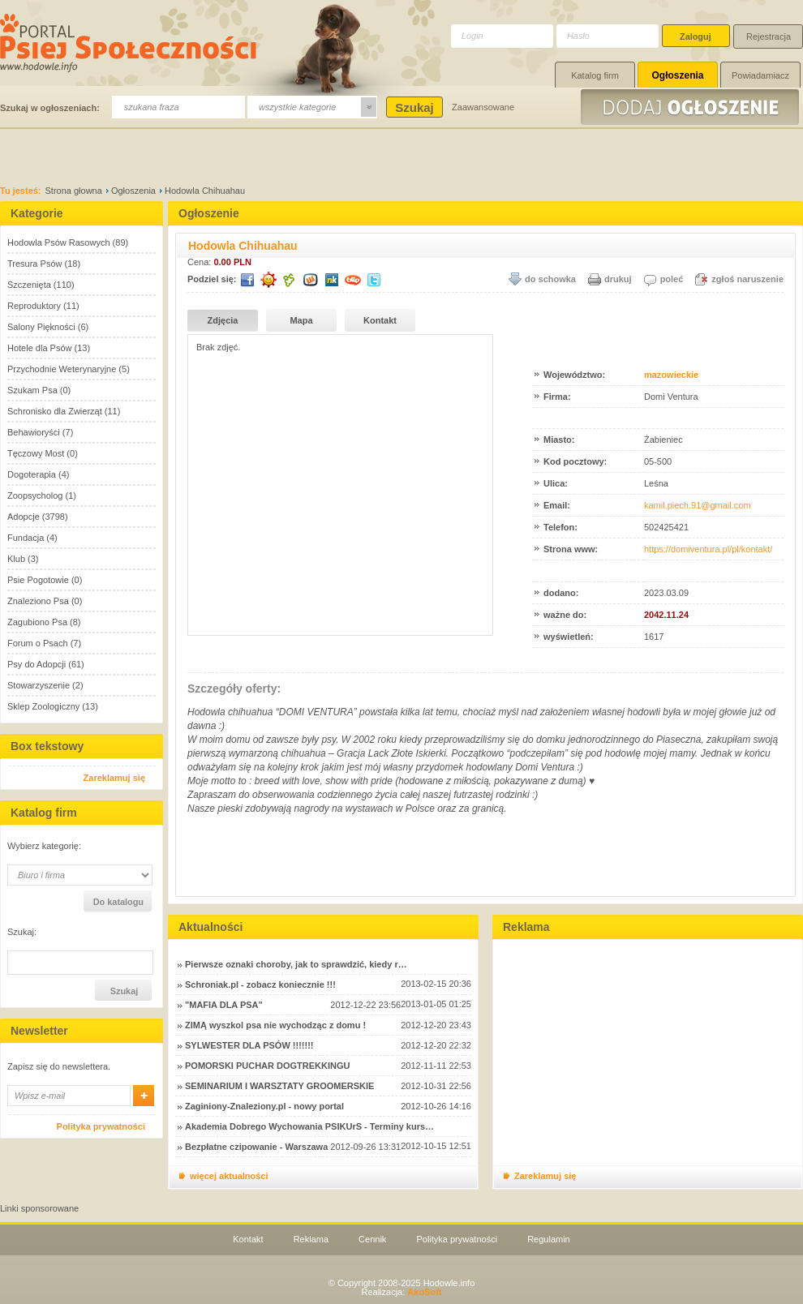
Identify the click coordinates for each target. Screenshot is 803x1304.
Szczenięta (29, 285)
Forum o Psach (37, 643)
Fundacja (25, 538)
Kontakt (380, 320)
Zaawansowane (483, 107)
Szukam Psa (32, 390)
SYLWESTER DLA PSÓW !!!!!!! (249, 1045)
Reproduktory (34, 306)
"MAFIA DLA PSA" (224, 1005)
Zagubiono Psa (37, 622)
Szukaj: (21, 932)
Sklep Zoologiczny (43, 706)
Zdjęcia (223, 320)
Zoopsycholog (35, 495)
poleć (672, 279)
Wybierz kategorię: (44, 846)
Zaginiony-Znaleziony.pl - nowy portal (264, 1106)
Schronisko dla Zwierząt (54, 411)
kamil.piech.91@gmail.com (697, 505)
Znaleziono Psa (38, 601)
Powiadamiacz (760, 75)
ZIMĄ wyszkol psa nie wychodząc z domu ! (275, 1025)
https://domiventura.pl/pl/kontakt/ (708, 549)
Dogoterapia (31, 474)
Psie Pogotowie (38, 580)
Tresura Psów (34, 263)
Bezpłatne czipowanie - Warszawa (256, 1147)
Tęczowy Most (35, 453)
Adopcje (23, 516)
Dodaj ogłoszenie (692, 107)
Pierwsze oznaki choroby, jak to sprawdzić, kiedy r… (296, 964)
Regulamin (548, 1239)
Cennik (372, 1239)
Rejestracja (768, 36)
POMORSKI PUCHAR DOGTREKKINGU (267, 1065)
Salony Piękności (41, 327)
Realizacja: (401, 1292)
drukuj (618, 279)
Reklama (311, 1239)
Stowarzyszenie (38, 685)
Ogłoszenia (677, 75)
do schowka (550, 279)
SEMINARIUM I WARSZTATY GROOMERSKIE (279, 1086)
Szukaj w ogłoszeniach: (50, 108)
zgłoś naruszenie (747, 279)
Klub (16, 559)
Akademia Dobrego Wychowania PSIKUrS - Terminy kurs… (309, 1126)
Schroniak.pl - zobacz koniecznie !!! (260, 984)
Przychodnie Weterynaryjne (61, 369)
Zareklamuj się (114, 778)
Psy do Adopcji (36, 664)
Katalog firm (595, 75)
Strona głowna (73, 190)
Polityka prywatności (101, 1126)
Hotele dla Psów (39, 348)
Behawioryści (33, 432)
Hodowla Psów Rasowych (58, 242)
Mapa (301, 320)
